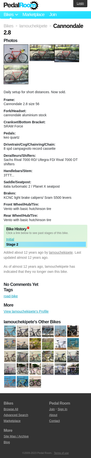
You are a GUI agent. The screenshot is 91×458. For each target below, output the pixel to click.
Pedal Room (21, 5)
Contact (54, 421)
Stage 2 (12, 244)
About (53, 415)
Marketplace (33, 14)
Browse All (11, 409)
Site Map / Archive (16, 436)
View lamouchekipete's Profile (26, 311)
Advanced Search (16, 415)
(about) (28, 227)
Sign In (62, 409)
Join (53, 14)
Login (80, 3)
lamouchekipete (61, 252)
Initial (10, 239)
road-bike (11, 296)
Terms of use (61, 452)
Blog (7, 442)
